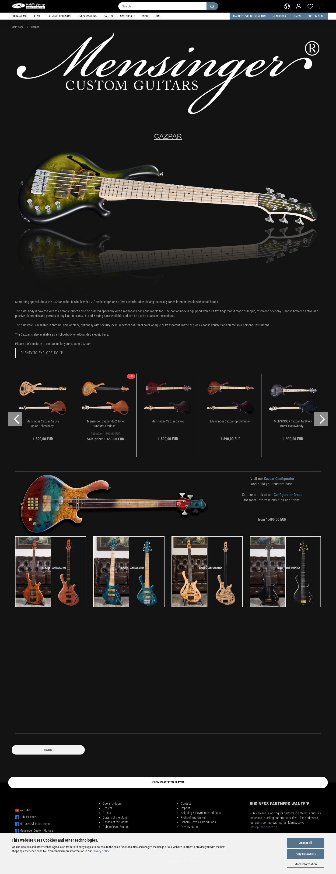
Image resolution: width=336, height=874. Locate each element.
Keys (37, 16)
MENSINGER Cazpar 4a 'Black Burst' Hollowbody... (293, 423)
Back (48, 750)
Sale (159, 16)
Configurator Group (288, 495)
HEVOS (297, 16)
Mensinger (279, 16)
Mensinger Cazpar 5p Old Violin (230, 421)
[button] (287, 6)
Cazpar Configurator (279, 478)
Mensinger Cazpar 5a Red (168, 421)
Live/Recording (87, 16)
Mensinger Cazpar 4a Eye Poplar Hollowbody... (42, 423)
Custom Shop (316, 16)
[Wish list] (310, 6)
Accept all (305, 843)
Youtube (25, 810)
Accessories (127, 16)
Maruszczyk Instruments (249, 16)
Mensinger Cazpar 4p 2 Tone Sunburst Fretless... (105, 423)
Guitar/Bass (19, 16)
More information (305, 864)
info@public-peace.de (263, 827)
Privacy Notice (101, 851)
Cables (108, 16)
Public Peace (28, 817)
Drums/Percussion (58, 16)
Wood (145, 16)
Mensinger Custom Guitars (36, 830)
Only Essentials (306, 854)
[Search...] (212, 6)
